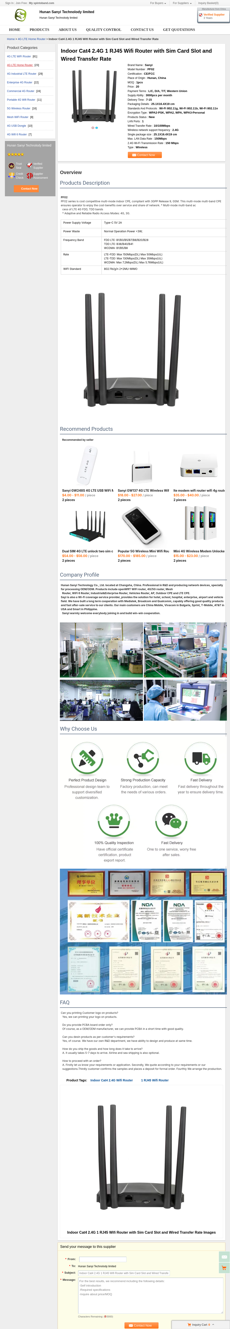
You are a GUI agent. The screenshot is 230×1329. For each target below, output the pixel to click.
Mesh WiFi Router (18, 117)
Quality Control (103, 30)
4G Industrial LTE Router (22, 73)
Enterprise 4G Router (20, 82)
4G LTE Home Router (32, 39)
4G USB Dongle (17, 125)
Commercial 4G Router (21, 91)
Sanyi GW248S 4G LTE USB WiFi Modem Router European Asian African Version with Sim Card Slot (87, 490)
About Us (68, 30)
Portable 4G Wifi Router (21, 99)
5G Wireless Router (19, 108)
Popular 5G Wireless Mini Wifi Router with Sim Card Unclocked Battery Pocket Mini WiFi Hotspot (143, 551)
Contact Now (29, 188)
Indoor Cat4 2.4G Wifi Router (111, 1080)
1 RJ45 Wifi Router (155, 1080)
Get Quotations (179, 30)
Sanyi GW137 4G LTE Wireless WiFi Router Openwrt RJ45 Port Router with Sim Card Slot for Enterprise (143, 490)
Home (14, 30)
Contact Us (142, 30)
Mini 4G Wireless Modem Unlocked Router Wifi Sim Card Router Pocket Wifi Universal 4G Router (199, 551)
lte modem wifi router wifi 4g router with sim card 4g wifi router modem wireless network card (199, 490)
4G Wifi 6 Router (17, 134)
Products (39, 30)
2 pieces (68, 500)
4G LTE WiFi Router (19, 56)
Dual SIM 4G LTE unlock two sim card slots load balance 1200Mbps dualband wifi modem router (87, 551)
